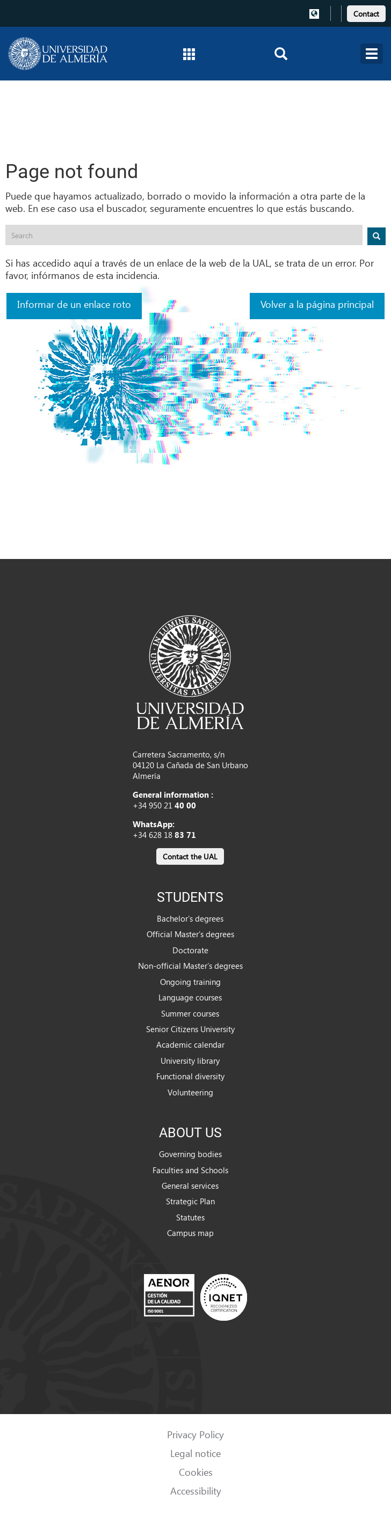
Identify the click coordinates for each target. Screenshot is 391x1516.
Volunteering (190, 1092)
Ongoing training (190, 981)
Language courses (190, 997)
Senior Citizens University (190, 1029)
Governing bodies (190, 1154)
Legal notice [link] (195, 1453)
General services (190, 1185)
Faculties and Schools (190, 1170)
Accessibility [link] (195, 1490)
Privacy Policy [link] (195, 1434)
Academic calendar (190, 1044)
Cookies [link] (196, 1471)
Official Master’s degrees (190, 934)
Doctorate (190, 950)
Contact (366, 14)
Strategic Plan (190, 1201)
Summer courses (190, 1013)
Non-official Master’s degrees (190, 965)
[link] (366, 12)
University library (190, 1060)
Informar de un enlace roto (74, 304)
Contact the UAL (190, 856)
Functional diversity (190, 1076)
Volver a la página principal (317, 304)
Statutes (190, 1217)
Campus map (190, 1232)
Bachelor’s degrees (190, 918)
